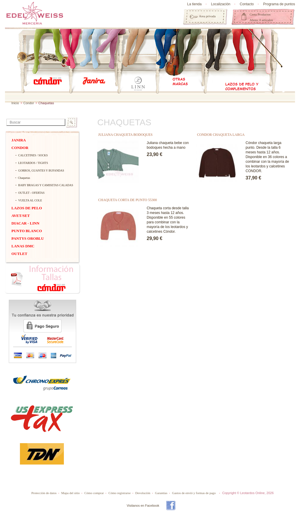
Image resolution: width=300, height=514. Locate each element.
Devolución (142, 493)
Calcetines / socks (33, 155)
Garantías (161, 493)
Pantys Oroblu (27, 238)
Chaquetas (24, 177)
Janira (18, 140)
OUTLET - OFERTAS (31, 192)
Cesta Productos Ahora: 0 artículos (261, 17)
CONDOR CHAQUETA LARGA (221, 135)
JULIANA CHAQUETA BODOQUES (125, 135)
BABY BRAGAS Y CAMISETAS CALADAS (44, 185)
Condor (28, 103)
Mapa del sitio (70, 493)
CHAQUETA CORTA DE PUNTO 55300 (127, 200)
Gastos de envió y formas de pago (194, 493)
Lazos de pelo (26, 208)
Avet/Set (20, 215)
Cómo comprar (94, 493)
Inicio (15, 103)
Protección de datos (44, 493)
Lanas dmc (22, 246)
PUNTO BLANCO (26, 231)
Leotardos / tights (33, 163)
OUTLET (19, 253)
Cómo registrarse (119, 493)
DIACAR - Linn (25, 223)
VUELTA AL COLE (30, 200)
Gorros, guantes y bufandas (41, 170)
